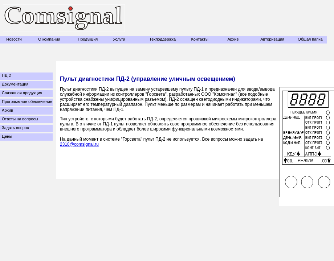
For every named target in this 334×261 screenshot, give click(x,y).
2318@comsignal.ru (79, 144)
